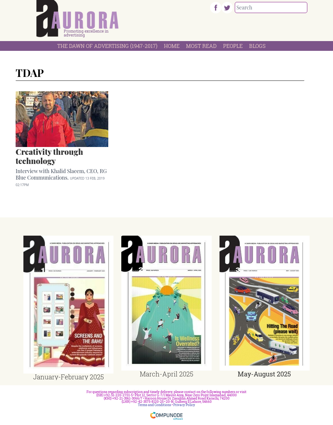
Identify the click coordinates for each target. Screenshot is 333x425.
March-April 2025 (166, 374)
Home (172, 45)
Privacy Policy (184, 405)
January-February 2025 (68, 377)
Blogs (257, 45)
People (233, 45)
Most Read (201, 45)
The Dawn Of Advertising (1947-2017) (107, 45)
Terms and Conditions (154, 405)
